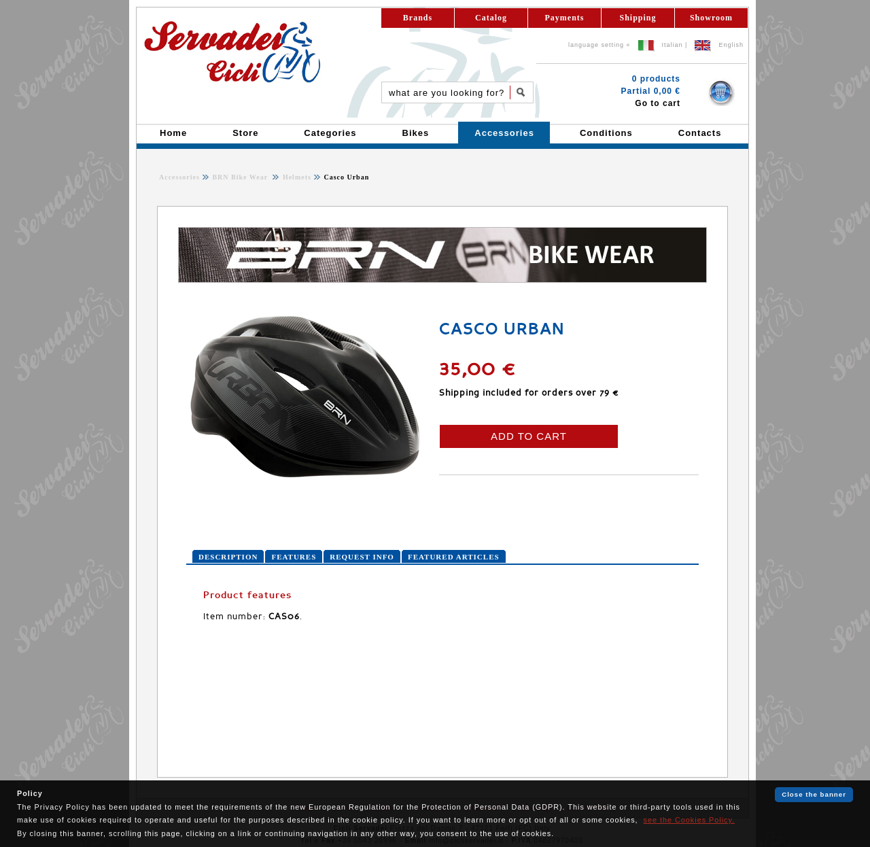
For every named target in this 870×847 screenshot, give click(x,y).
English (731, 44)
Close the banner (814, 794)
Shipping (637, 17)
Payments (565, 17)
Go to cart (657, 103)
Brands (417, 17)
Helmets (295, 177)
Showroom (711, 17)
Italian (672, 44)
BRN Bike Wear (241, 177)
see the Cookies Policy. (689, 820)
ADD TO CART (529, 436)
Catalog (491, 17)
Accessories (179, 177)
